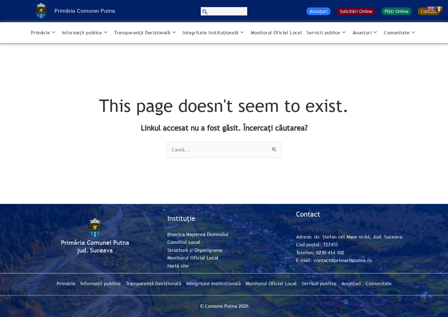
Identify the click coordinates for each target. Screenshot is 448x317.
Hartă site (178, 265)
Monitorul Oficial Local (276, 32)
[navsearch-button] (224, 11)
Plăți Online (396, 11)
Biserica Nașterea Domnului (197, 234)
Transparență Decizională (145, 33)
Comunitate (399, 33)
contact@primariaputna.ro (343, 260)
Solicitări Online (356, 11)
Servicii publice (326, 33)
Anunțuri (318, 11)
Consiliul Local (183, 242)
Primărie (43, 33)
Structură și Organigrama (194, 250)
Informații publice (84, 33)
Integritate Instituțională (213, 33)
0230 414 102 (330, 252)
